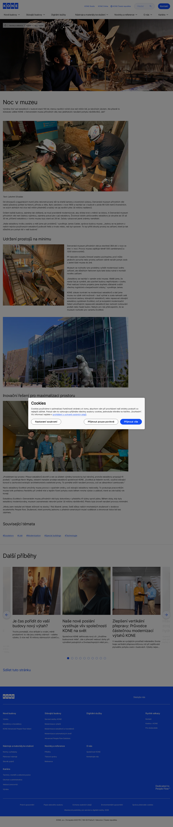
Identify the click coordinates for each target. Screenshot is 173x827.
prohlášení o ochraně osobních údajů (69, 414)
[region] (86, 413)
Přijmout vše (131, 421)
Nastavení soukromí (46, 421)
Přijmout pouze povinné (101, 421)
